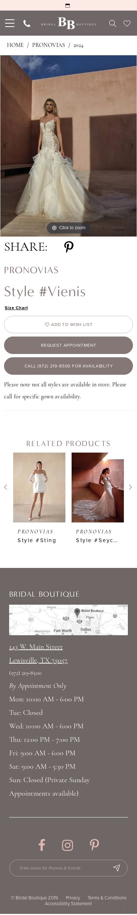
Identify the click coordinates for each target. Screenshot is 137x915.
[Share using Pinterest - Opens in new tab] (68, 247)
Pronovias (48, 45)
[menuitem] (9, 23)
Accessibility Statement (68, 905)
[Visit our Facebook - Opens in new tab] (41, 846)
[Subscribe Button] (117, 869)
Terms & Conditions (107, 899)
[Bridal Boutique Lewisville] (68, 23)
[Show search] (113, 23)
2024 (78, 45)
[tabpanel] (68, 145)
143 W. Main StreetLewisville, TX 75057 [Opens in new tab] (38, 655)
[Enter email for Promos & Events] (69, 869)
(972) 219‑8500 (25, 674)
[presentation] (39, 488)
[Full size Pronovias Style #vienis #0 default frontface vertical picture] (68, 145)
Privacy (73, 899)
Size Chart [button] (16, 307)
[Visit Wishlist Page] (127, 23)
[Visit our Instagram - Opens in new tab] (67, 846)
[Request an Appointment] (68, 5)
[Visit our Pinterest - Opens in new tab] (94, 846)
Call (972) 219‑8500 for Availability (68, 366)
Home (15, 45)
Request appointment (69, 345)
